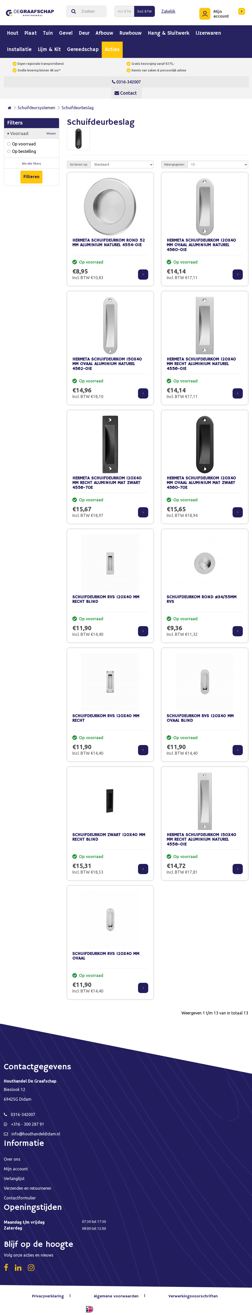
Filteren (31, 174)
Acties (112, 47)
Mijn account (16, 1166)
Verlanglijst (14, 1175)
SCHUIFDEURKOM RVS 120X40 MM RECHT (105, 716)
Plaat (31, 31)
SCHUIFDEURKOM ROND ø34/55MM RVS (201, 597)
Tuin (48, 31)
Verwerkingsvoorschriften (192, 1293)
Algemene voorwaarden (117, 1293)
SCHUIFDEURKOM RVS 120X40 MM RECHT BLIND (105, 597)
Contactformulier (20, 1195)
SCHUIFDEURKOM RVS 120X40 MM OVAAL (105, 953)
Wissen (51, 130)
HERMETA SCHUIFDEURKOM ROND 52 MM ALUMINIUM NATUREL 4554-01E (108, 240)
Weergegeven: (174, 161)
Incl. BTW (124, 9)
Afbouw (104, 31)
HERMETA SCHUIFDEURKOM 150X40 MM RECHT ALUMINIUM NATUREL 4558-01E (201, 836)
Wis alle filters (31, 160)
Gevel (66, 31)
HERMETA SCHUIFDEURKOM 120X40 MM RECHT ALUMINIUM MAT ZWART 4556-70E (107, 480)
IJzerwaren (208, 31)
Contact (125, 90)
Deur (84, 31)
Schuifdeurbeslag (78, 105)
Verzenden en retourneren (27, 1185)
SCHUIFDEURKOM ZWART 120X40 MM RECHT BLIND (108, 834)
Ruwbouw (130, 31)
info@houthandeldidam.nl (36, 1131)
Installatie (19, 47)
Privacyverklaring (50, 1293)
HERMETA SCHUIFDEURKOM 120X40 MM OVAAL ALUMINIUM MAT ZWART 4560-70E (201, 480)
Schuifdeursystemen (36, 105)
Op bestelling (21, 148)
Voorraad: (31, 131)
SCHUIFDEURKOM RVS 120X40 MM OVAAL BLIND (200, 716)
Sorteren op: (79, 161)
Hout (12, 31)
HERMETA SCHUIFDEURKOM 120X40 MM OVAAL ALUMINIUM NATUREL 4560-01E (201, 242)
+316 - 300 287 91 (27, 1121)
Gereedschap (83, 47)
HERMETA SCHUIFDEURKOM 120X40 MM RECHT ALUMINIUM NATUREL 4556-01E (201, 361)
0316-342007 (126, 79)
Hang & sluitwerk (168, 31)
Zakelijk (168, 10)
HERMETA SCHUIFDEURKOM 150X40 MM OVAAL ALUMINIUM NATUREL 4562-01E (107, 361)
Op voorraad (21, 141)
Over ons (12, 1156)
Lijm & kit (49, 47)
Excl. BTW (145, 9)
